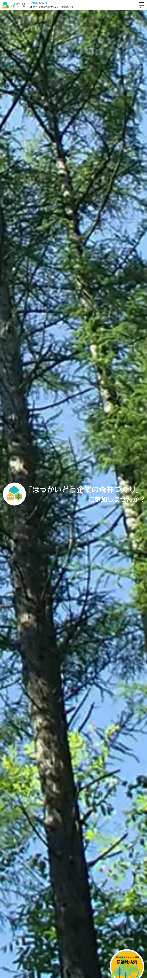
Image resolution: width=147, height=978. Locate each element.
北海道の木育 (67, 6)
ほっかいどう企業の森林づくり (44, 6)
